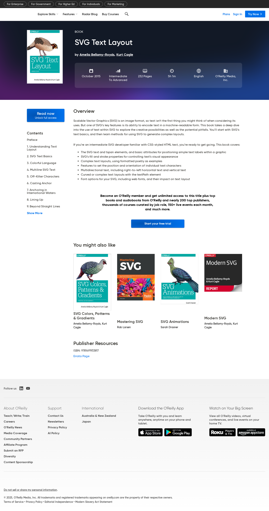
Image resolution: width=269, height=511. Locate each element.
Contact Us (55, 416)
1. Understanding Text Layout (42, 148)
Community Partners (18, 439)
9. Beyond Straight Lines (43, 206)
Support (55, 408)
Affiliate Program (15, 445)
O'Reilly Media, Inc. (225, 78)
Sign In (237, 14)
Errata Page (81, 356)
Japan (86, 421)
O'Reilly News (13, 427)
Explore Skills (48, 14)
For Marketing (116, 4)
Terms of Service (14, 502)
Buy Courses (110, 14)
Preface (32, 139)
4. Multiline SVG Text (41, 169)
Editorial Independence (59, 502)
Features (70, 14)
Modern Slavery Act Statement (93, 502)
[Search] (126, 14)
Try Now (255, 14)
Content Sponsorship (18, 462)
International (93, 408)
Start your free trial (157, 223)
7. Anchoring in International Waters (41, 191)
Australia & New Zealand (99, 416)
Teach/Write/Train (17, 416)
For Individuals (91, 4)
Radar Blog (90, 14)
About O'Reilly (15, 408)
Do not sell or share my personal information (30, 490)
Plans (226, 14)
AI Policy (53, 433)
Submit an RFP (14, 450)
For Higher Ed (66, 4)
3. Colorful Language (41, 163)
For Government (41, 4)
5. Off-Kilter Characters (43, 176)
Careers (9, 421)
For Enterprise (15, 4)
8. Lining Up (35, 199)
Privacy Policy (57, 427)
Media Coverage (15, 433)
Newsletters (56, 421)
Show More (34, 213)
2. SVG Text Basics (39, 156)
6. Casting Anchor (39, 183)
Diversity (10, 456)
